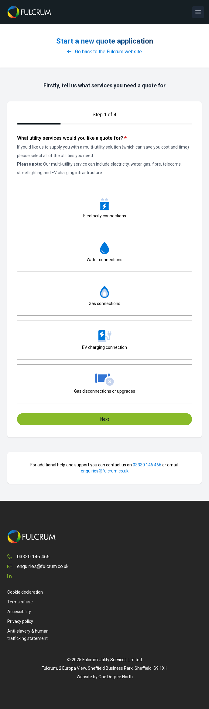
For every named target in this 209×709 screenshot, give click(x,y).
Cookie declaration (25, 592)
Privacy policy (20, 621)
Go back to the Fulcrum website (104, 51)
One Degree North (115, 676)
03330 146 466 (147, 464)
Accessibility (19, 611)
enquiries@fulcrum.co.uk (104, 471)
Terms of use (20, 601)
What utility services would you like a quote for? (72, 138)
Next (104, 419)
